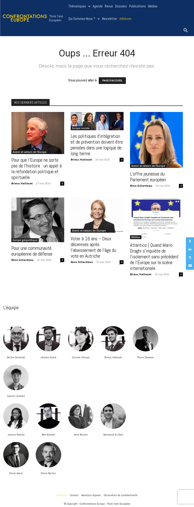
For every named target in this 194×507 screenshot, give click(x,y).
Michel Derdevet (16, 357)
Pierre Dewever (145, 357)
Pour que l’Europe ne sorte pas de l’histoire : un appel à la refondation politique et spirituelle (36, 168)
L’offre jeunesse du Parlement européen (148, 177)
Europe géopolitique (25, 240)
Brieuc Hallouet (113, 357)
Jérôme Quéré (48, 357)
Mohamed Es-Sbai (113, 434)
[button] (185, 30)
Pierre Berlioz (48, 473)
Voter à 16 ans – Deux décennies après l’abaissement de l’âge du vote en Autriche (93, 247)
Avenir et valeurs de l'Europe (29, 152)
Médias (135, 237)
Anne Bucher (81, 434)
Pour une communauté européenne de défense (31, 251)
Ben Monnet (48, 434)
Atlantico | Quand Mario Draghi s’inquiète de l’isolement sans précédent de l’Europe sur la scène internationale (154, 256)
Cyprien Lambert (16, 396)
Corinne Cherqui (81, 357)
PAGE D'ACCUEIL (112, 80)
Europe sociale (80, 128)
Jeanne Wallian (16, 434)
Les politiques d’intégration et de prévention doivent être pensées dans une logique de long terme (97, 145)
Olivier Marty (16, 473)
